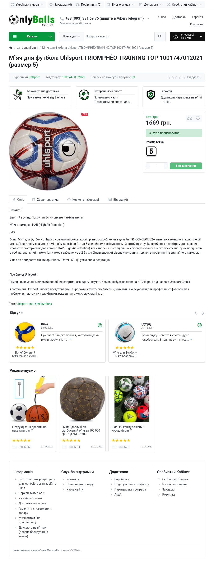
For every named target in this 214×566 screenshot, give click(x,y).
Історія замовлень (174, 484)
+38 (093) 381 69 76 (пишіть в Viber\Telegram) (105, 18)
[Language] (27, 4)
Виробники (122, 479)
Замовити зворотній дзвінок (75, 23)
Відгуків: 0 (194, 77)
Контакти (196, 24)
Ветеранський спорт (108, 91)
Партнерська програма (130, 489)
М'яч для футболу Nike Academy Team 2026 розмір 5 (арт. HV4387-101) (124, 354)
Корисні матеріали (31, 493)
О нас (162, 17)
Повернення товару (80, 484)
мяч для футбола (40, 303)
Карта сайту (75, 489)
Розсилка (169, 494)
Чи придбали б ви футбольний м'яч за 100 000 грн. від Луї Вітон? (81, 430)
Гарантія (166, 91)
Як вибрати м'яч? (30, 498)
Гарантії (197, 17)
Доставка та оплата (32, 503)
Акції (118, 494)
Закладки (169, 489)
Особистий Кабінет (175, 479)
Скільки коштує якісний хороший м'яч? (128, 428)
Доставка (179, 17)
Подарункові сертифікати (132, 484)
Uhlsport (21, 303)
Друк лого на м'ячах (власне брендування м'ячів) (33, 532)
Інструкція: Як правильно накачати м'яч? (29, 428)
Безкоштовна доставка (43, 91)
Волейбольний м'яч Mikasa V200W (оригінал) (25, 354)
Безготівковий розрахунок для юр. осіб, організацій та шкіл (37, 484)
